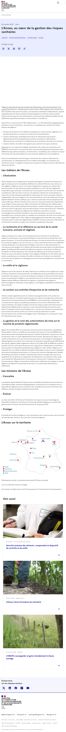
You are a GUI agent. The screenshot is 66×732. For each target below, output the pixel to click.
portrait (41, 38)
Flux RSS (18, 723)
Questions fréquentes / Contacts (47, 720)
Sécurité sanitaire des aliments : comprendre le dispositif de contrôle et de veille (32, 546)
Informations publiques (8, 723)
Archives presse (36, 723)
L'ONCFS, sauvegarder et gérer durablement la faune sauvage (30, 657)
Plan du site (12, 720)
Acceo (3, 720)
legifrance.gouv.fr (7, 715)
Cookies (55, 723)
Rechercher (58, 2)
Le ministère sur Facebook (16, 688)
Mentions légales (26, 723)
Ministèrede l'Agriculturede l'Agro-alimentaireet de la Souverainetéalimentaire (9, 5)
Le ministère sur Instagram (22, 688)
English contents (46, 723)
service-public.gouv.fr (35, 715)
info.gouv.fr (21, 715)
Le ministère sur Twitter (4, 688)
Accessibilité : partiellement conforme (26, 720)
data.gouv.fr (50, 715)
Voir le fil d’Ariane (6, 15)
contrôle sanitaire (32, 38)
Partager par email (19, 49)
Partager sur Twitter (9, 49)
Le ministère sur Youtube (28, 688)
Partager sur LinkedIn (14, 49)
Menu (63, 2)
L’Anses (4, 147)
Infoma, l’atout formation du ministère (23, 602)
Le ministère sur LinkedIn (10, 688)
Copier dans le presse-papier (24, 49)
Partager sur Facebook (3, 49)
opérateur (4, 38)
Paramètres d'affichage (10, 726)
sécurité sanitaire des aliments (17, 38)
